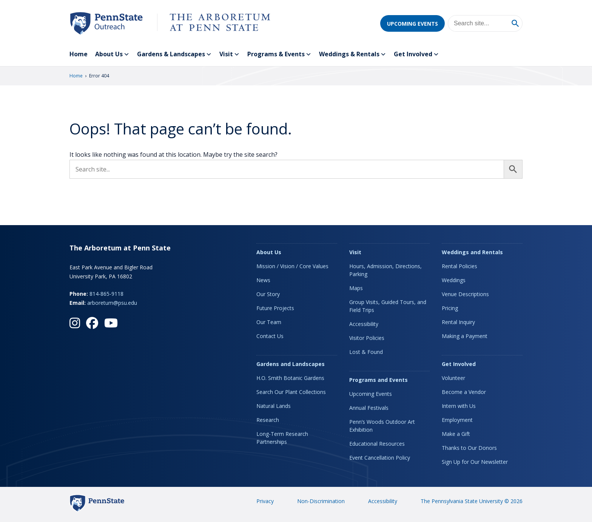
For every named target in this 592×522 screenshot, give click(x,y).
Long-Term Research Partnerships (282, 437)
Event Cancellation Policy (379, 457)
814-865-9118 (106, 293)
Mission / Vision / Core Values (292, 266)
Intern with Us (459, 405)
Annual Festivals (368, 407)
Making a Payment (464, 336)
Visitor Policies (366, 337)
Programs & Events (279, 54)
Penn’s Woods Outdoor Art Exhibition (382, 425)
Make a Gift (456, 433)
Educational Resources (377, 443)
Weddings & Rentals (352, 54)
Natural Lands (273, 405)
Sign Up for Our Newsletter (475, 461)
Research (267, 419)
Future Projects (275, 308)
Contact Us (270, 336)
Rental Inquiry (458, 322)
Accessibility (363, 323)
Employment (457, 419)
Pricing (450, 308)
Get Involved (416, 54)
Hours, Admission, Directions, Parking (385, 270)
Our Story (268, 294)
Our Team (268, 322)
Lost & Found (366, 351)
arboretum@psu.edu (112, 302)
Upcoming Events (412, 23)
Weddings (454, 280)
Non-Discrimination (321, 501)
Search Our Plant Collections (291, 391)
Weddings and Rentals (472, 252)
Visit (229, 54)
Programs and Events (378, 379)
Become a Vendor (464, 391)
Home (78, 54)
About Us (112, 54)
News (263, 280)
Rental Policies (459, 266)
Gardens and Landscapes (290, 364)
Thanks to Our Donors (469, 447)
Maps (356, 288)
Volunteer (453, 377)
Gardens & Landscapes (174, 54)
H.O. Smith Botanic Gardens (290, 377)
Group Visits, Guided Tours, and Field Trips (387, 306)
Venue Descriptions (465, 294)
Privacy (265, 501)
